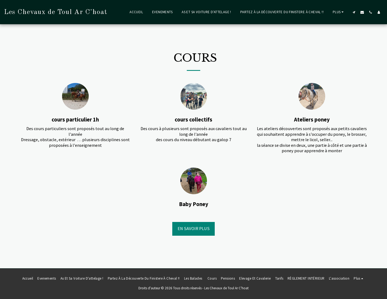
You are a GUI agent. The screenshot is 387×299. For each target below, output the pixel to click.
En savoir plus (194, 228)
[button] (354, 12)
